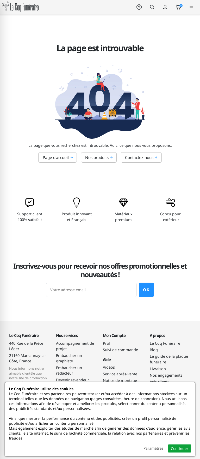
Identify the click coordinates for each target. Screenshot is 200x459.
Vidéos (109, 367)
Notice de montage (120, 380)
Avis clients (159, 381)
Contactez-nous (141, 157)
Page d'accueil (58, 157)
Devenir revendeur (72, 379)
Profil (108, 343)
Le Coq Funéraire (165, 343)
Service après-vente (120, 373)
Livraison (158, 368)
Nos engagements (166, 375)
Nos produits (99, 157)
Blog (154, 349)
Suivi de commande (120, 349)
